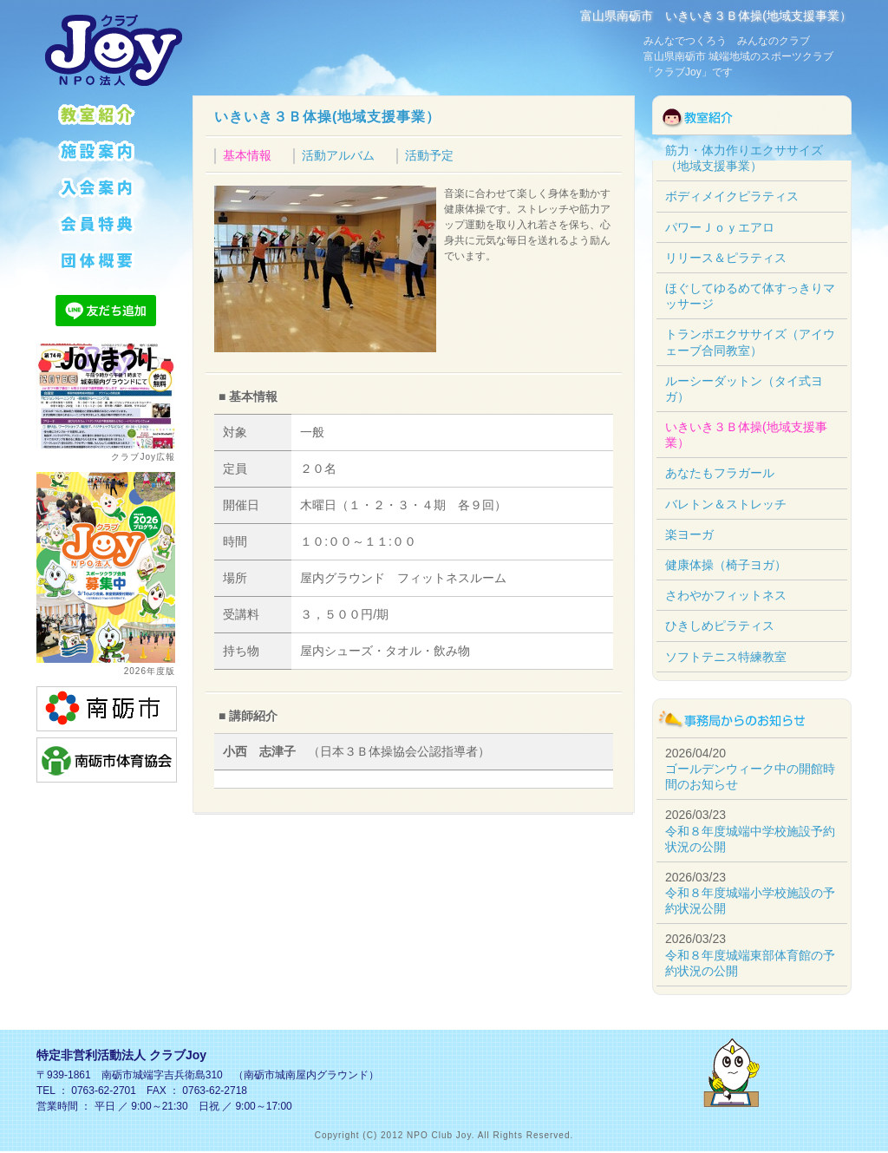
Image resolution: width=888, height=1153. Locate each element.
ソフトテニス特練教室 (726, 657)
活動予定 (429, 155)
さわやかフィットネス (726, 595)
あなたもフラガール (719, 473)
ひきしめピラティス (719, 625)
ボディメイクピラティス (732, 196)
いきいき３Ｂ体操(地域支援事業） (327, 116)
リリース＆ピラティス (726, 258)
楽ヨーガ (689, 534)
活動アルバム (338, 155)
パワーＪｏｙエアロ (719, 227)
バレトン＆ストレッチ (726, 504)
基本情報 (247, 155)
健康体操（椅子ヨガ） (726, 565)
